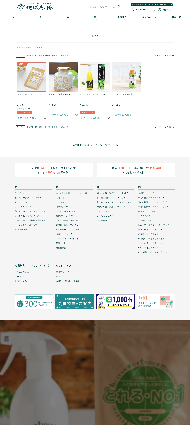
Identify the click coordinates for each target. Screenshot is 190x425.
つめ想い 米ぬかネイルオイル (152, 238)
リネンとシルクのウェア (26, 225)
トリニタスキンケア (147, 216)
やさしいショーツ (23, 202)
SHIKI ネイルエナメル (148, 248)
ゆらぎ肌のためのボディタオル (152, 252)
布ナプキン (20, 193)
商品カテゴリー (30, 48)
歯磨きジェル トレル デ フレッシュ (154, 211)
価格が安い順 (31, 56)
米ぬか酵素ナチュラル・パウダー (153, 202)
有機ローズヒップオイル (67, 225)
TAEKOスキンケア (146, 220)
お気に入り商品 (111, 396)
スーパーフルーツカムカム (68, 238)
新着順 (54, 56)
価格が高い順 (44, 56)
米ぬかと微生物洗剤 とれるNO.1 (112, 193)
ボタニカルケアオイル (148, 234)
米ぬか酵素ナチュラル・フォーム (153, 207)
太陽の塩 (60, 198)
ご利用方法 (20, 276)
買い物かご (162, 9)
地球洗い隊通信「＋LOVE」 (69, 281)
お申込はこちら (22, 272)
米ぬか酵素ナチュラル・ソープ (152, 198)
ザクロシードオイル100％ (68, 229)
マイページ (139, 9)
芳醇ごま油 (61, 243)
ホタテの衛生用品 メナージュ (111, 207)
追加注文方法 (21, 281)
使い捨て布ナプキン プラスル (29, 198)
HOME (19, 48)
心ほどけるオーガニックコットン (30, 211)
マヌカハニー (62, 202)
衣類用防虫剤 (21, 229)
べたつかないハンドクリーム (151, 229)
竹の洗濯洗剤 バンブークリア (111, 198)
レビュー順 (64, 56)
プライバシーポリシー (143, 383)
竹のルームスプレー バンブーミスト (114, 202)
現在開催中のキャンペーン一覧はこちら (95, 145)
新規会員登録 (110, 392)
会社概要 (137, 392)
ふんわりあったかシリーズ (27, 216)
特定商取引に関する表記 (144, 387)
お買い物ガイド (111, 383)
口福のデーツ (62, 207)
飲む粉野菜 (61, 248)
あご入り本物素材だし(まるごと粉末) (73, 193)
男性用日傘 (102, 220)
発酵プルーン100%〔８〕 (68, 216)
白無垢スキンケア (146, 193)
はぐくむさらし (104, 211)
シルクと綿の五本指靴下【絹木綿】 (31, 220)
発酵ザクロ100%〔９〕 (67, 211)
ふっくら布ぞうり (23, 207)
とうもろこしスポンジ (107, 216)
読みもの (60, 276)
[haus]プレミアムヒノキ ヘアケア (154, 225)
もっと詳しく (95, 359)
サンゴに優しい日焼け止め (150, 243)
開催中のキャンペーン (66, 272)
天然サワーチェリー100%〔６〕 (71, 220)
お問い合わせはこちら (55, 385)
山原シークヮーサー (65, 234)
